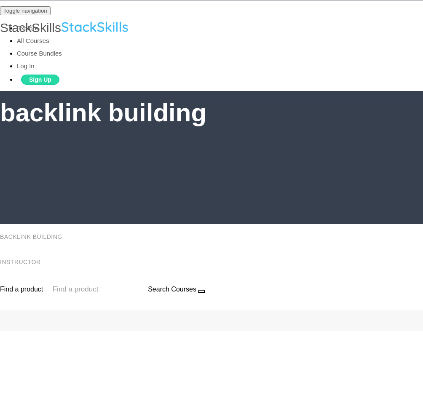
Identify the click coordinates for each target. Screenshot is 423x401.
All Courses (33, 40)
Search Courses (172, 289)
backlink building (32, 236)
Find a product (21, 289)
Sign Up (40, 79)
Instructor (21, 262)
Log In (26, 66)
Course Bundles (39, 53)
